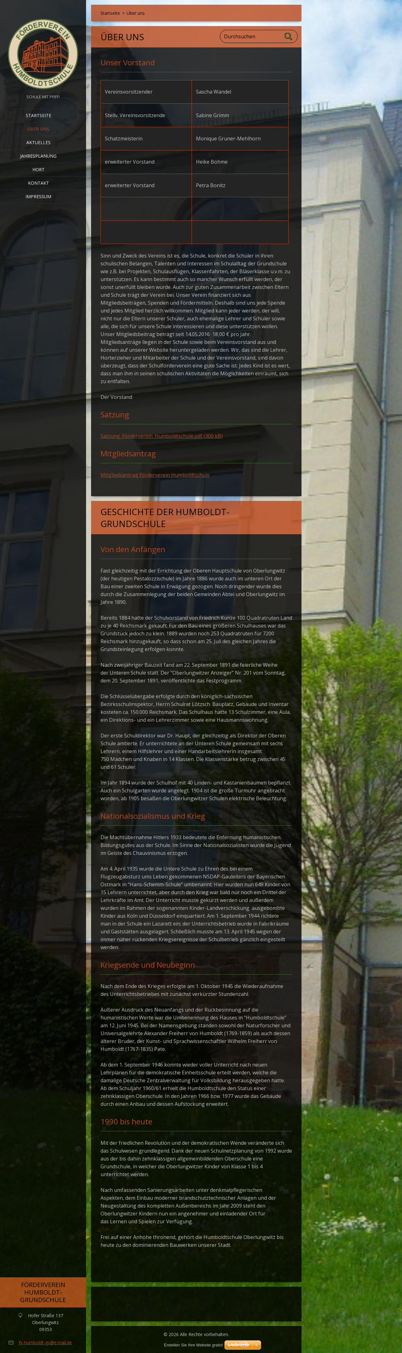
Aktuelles (38, 142)
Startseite (38, 115)
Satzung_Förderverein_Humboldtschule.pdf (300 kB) (161, 435)
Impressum (38, 196)
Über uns (38, 129)
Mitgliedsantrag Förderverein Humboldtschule (155, 474)
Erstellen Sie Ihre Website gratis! (193, 1345)
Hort (38, 169)
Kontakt (38, 183)
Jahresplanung (38, 156)
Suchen (289, 36)
